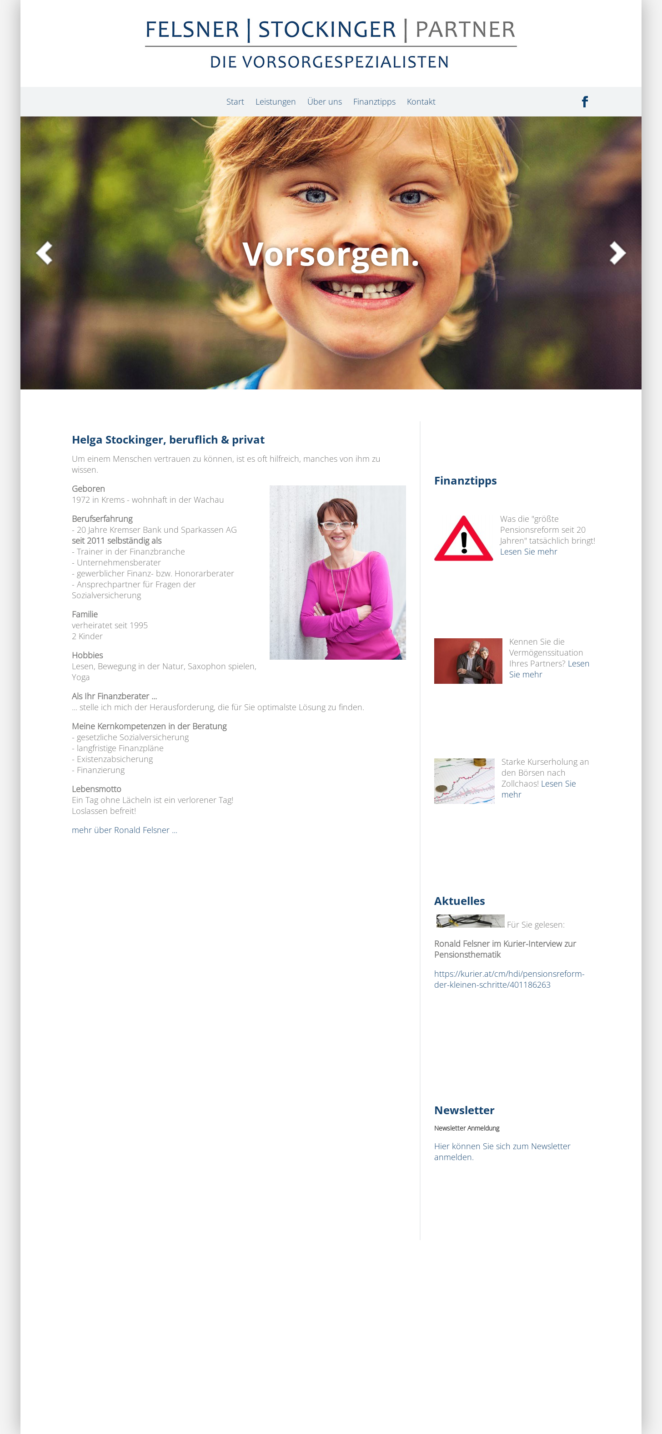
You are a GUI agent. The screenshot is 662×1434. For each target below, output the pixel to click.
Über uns (324, 101)
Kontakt (421, 101)
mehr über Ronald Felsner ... (124, 829)
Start (235, 101)
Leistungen (276, 101)
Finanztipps (374, 101)
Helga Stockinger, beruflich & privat (172, 439)
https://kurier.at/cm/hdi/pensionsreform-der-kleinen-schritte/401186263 (509, 979)
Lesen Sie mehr (531, 551)
